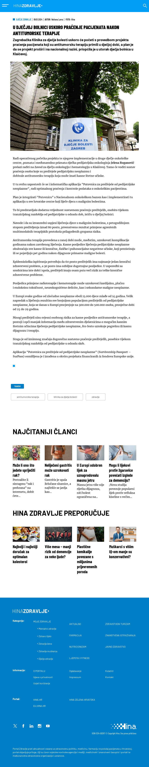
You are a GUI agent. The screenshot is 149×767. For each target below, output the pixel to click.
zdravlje (95, 396)
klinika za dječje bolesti (65, 396)
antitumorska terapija (28, 396)
